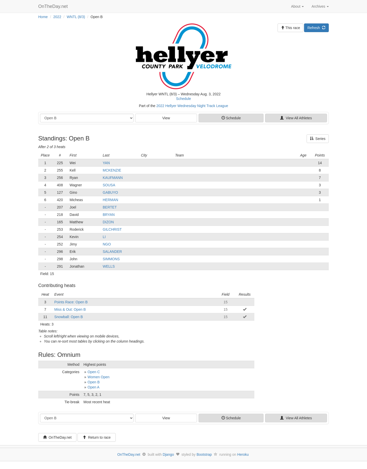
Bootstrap (204, 454)
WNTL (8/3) (76, 17)
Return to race (97, 437)
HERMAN (110, 200)
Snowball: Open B (68, 317)
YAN (106, 163)
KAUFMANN (113, 178)
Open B (94, 382)
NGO (107, 244)
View (166, 118)
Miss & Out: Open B (70, 309)
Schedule (183, 99)
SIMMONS (111, 259)
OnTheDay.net (53, 6)
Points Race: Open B (71, 302)
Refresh (316, 28)
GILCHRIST (112, 229)
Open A (94, 387)
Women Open (99, 377)
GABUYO (110, 192)
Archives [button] (320, 6)
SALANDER (112, 252)
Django (168, 454)
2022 (57, 17)
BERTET (110, 207)
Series (317, 139)
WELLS (109, 266)
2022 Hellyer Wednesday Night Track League (192, 106)
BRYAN (109, 215)
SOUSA (109, 185)
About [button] (297, 6)
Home (43, 17)
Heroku (243, 454)
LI (104, 237)
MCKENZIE (112, 170)
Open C (94, 372)
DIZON (108, 222)
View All (296, 118)
